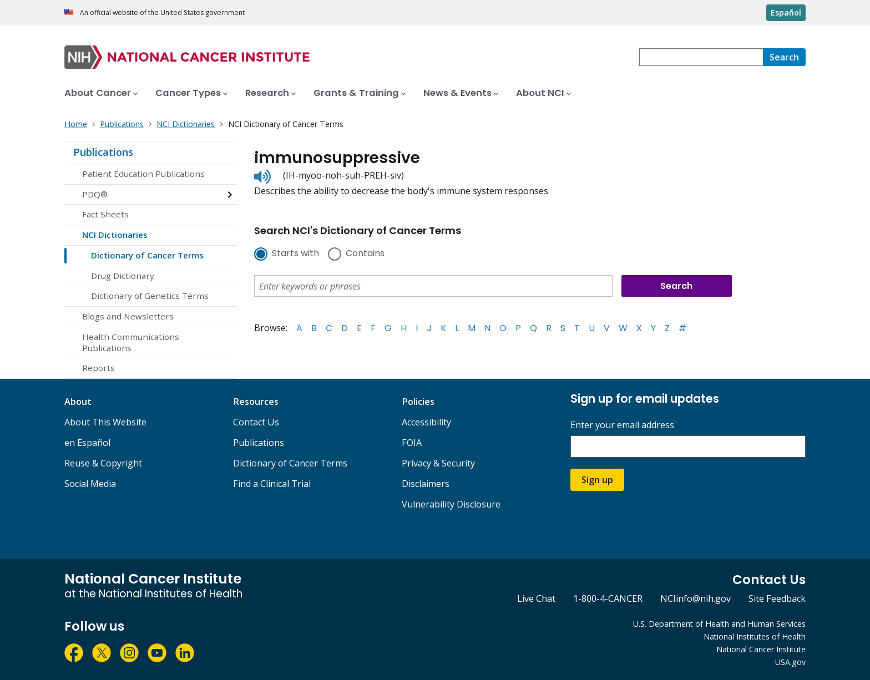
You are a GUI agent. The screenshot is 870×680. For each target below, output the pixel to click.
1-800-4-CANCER (608, 598)
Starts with (295, 254)
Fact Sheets (105, 214)
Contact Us (256, 422)
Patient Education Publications (143, 173)
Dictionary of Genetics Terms (150, 295)
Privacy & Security (438, 463)
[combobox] (701, 57)
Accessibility (426, 422)
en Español (87, 443)
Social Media (90, 484)
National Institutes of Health (755, 636)
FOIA (412, 443)
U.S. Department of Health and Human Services (719, 623)
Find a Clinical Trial (272, 484)
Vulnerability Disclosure (451, 504)
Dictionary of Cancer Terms (147, 255)
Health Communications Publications (130, 342)
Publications (103, 152)
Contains (365, 254)
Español (786, 12)
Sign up (597, 480)
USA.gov (790, 662)
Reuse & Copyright (103, 463)
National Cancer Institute (761, 649)
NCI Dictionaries (115, 234)
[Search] (784, 57)
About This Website (105, 422)
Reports (98, 367)
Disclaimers (425, 484)
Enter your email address (622, 425)
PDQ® (95, 194)
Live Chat (536, 598)
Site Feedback (777, 598)
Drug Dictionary (122, 275)
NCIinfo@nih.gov (695, 598)
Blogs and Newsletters (128, 316)
